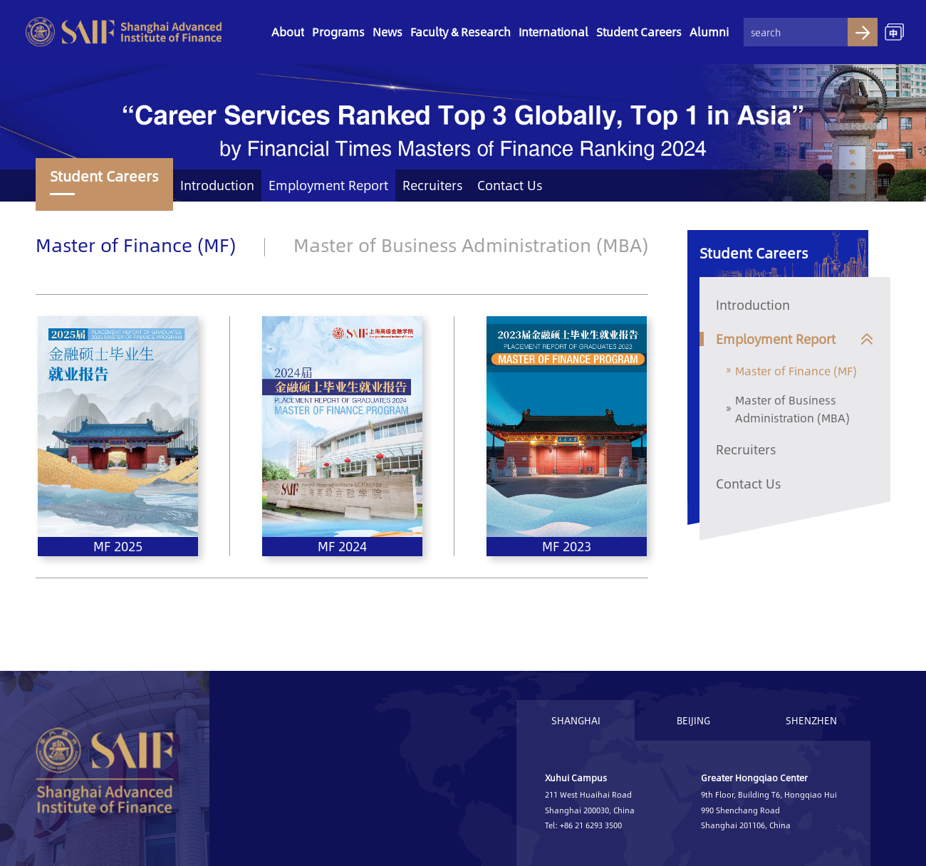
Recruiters (432, 185)
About (287, 32)
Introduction (217, 185)
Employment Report (328, 185)
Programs (338, 32)
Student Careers (639, 32)
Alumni (709, 32)
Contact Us (510, 185)
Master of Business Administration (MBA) (470, 244)
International (553, 32)
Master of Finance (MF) (136, 244)
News (387, 32)
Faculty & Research (460, 32)
